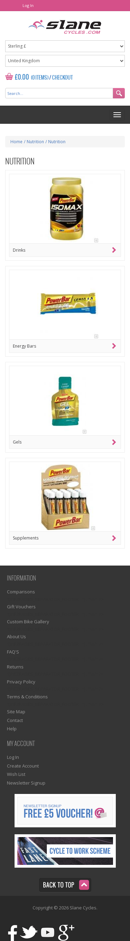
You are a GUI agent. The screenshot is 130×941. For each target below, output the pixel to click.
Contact (15, 720)
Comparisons (21, 592)
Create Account (23, 766)
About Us (16, 636)
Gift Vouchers (21, 606)
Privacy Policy (21, 682)
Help (12, 728)
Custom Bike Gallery (28, 621)
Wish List (16, 774)
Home (16, 142)
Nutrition (35, 142)
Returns (15, 667)
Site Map (16, 711)
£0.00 (22, 77)
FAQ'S (13, 652)
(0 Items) (40, 78)
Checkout (62, 78)
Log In (28, 5)
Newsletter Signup (26, 783)
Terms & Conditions (27, 696)
